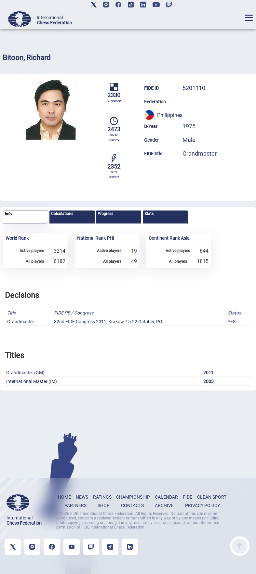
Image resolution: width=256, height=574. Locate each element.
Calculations (62, 213)
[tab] (25, 217)
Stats (149, 213)
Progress (105, 213)
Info (8, 214)
